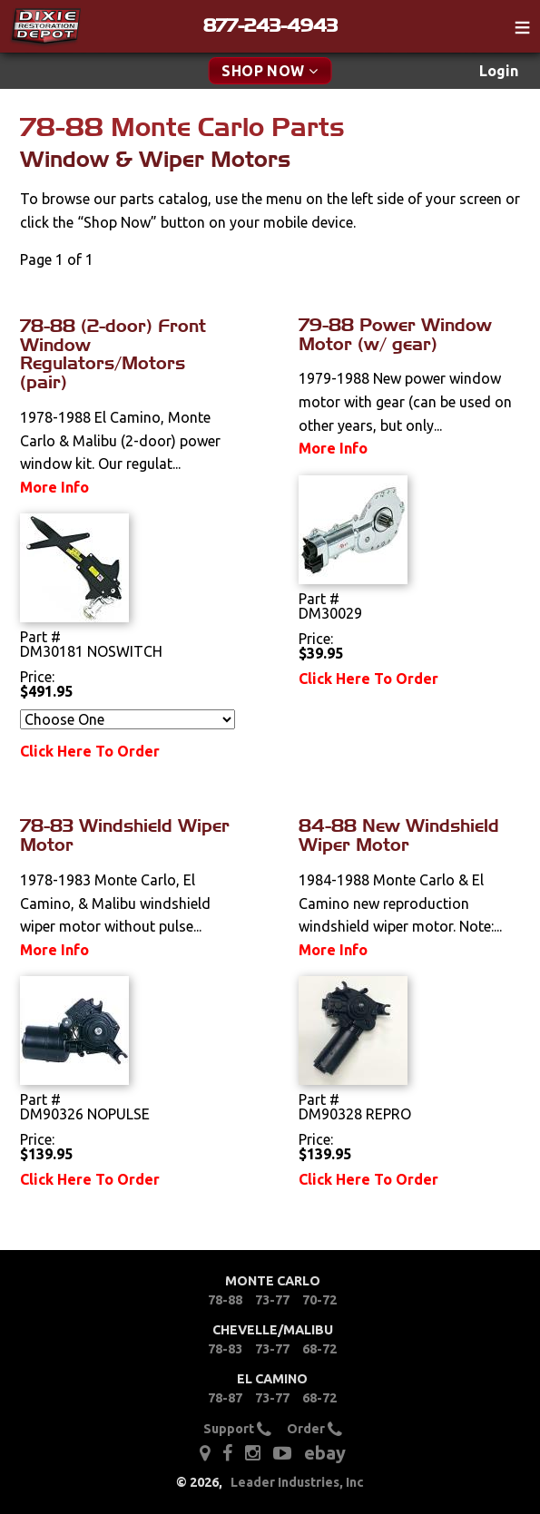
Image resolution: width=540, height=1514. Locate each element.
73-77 (272, 1300)
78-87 (225, 1398)
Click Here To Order (90, 751)
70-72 (319, 1300)
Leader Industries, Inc (297, 1482)
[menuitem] (498, 71)
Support (237, 1428)
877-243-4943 (270, 25)
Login (498, 71)
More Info (54, 487)
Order (314, 1428)
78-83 (225, 1349)
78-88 (225, 1300)
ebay (325, 1452)
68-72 (319, 1349)
